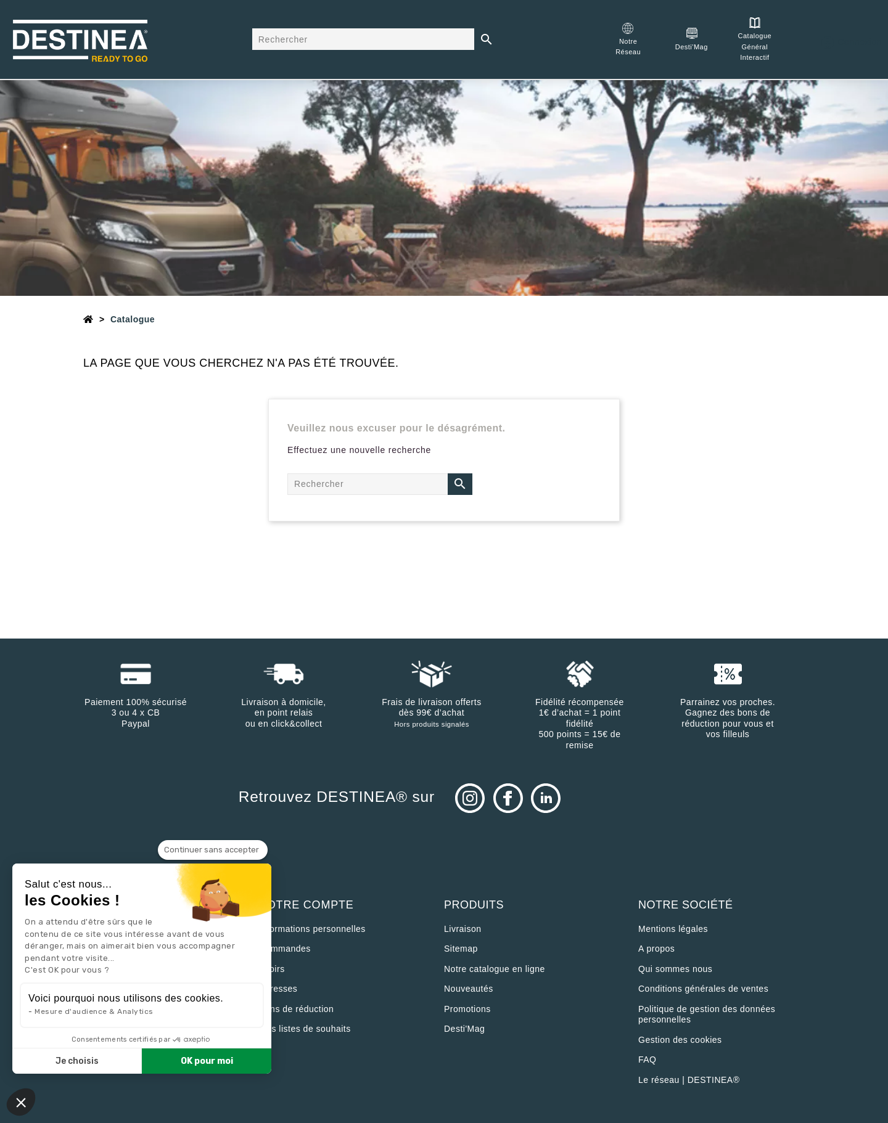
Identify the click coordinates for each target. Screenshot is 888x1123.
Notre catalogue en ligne (494, 969)
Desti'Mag (464, 1029)
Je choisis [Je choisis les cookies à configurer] (77, 1061)
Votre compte (306, 905)
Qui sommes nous (675, 969)
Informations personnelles (312, 929)
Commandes (285, 949)
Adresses (278, 989)
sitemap (461, 949)
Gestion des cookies (680, 1040)
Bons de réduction (296, 1009)
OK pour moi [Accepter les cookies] (207, 1061)
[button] (21, 1102)
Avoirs (272, 969)
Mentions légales (673, 929)
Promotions (467, 1009)
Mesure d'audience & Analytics (94, 1011)
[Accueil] (88, 319)
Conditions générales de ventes (703, 989)
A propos (656, 949)
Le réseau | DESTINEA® (689, 1080)
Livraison (463, 929)
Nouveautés (468, 989)
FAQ (647, 1059)
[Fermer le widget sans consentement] (213, 850)
